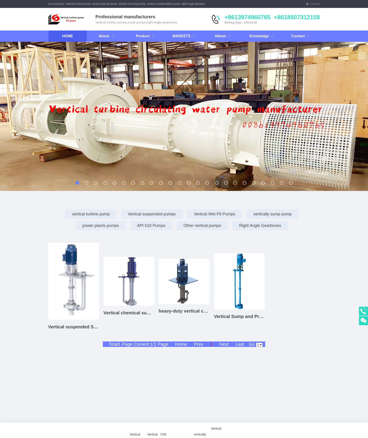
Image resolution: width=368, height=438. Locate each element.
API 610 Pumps (151, 225)
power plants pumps (100, 225)
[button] (40, 118)
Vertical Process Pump (302, 417)
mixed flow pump (276, 417)
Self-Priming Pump (315, 417)
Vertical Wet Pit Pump (122, 417)
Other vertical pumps (202, 225)
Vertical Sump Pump (99, 417)
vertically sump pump (272, 214)
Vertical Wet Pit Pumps (214, 214)
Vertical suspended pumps (152, 214)
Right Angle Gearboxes (260, 225)
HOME (67, 36)
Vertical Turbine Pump (87, 417)
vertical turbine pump (91, 214)
